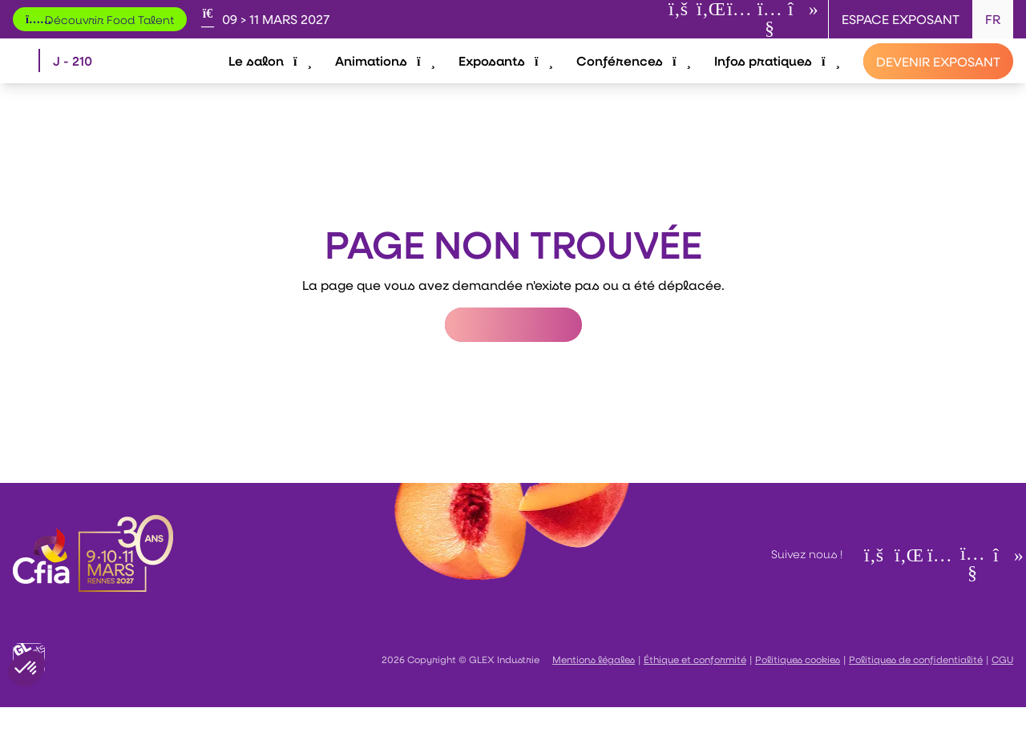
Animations (389, 78)
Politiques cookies (797, 696)
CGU (1002, 696)
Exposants (508, 78)
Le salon (274, 78)
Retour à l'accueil (513, 361)
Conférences (635, 78)
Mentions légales (593, 696)
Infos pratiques (777, 78)
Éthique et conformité (695, 696)
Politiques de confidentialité (916, 696)
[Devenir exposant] (938, 80)
